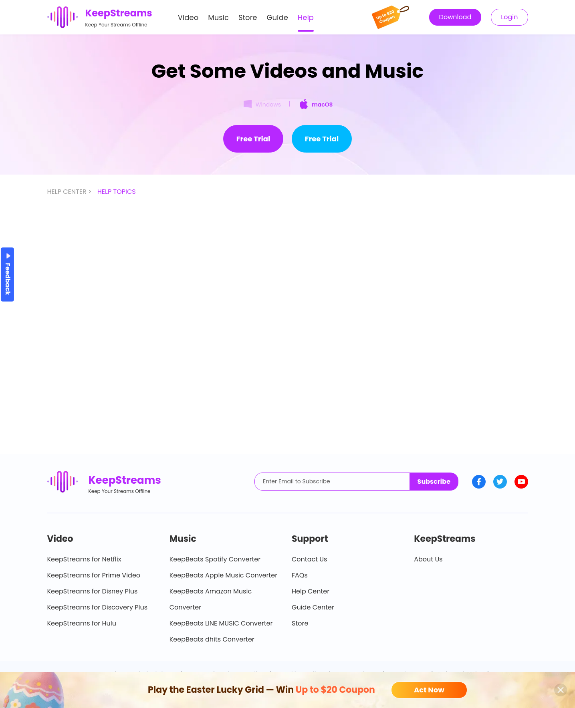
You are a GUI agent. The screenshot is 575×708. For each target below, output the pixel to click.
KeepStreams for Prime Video (94, 575)
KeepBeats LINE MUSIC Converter (221, 623)
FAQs (300, 575)
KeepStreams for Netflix (84, 559)
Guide (277, 17)
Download (455, 17)
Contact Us (309, 559)
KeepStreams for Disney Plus (92, 591)
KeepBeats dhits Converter (211, 639)
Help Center (310, 591)
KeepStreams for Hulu (82, 623)
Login (509, 17)
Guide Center (313, 607)
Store (247, 17)
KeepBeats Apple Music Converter (223, 575)
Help (306, 17)
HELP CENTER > (70, 191)
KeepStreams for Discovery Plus (97, 607)
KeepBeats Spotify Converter (214, 559)
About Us (428, 559)
